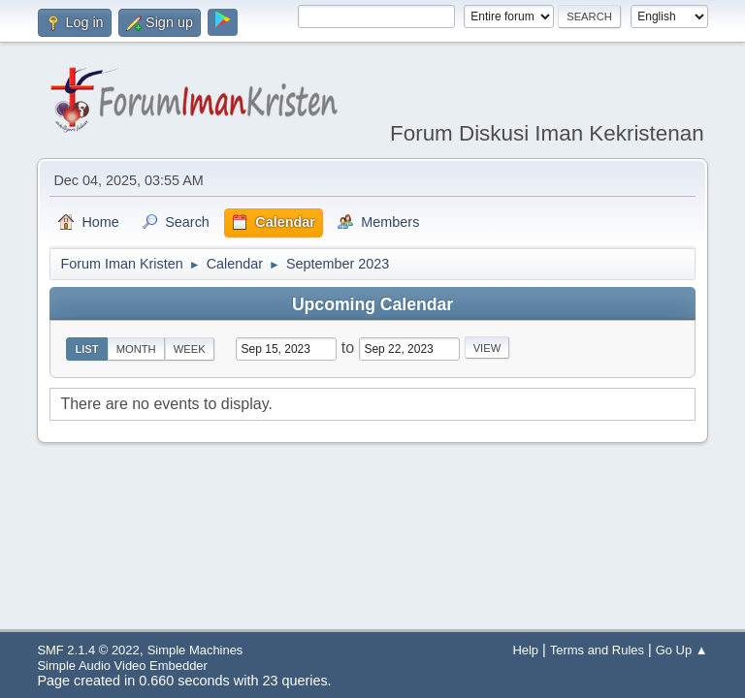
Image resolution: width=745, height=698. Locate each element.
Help (525, 650)
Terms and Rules (597, 650)
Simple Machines (195, 650)
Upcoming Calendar (372, 304)
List (86, 349)
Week (190, 349)
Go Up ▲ (682, 650)
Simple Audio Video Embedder (122, 665)
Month (136, 349)
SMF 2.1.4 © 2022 (88, 650)
